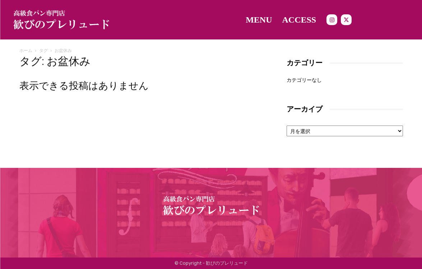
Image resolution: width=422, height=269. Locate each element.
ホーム (25, 50)
